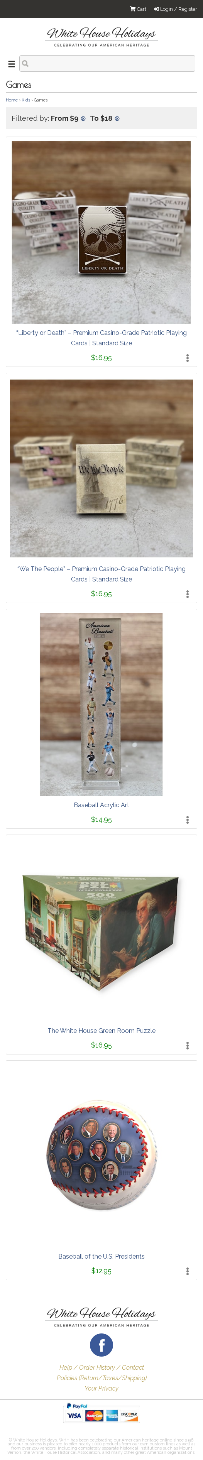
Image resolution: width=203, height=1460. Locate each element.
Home (12, 100)
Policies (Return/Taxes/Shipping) (102, 1378)
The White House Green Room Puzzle (101, 1030)
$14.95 (101, 819)
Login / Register (175, 9)
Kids (26, 100)
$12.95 (101, 1271)
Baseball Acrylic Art (101, 805)
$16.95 (101, 357)
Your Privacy (101, 1388)
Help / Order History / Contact (101, 1367)
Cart (138, 9)
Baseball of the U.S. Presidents (101, 1256)
